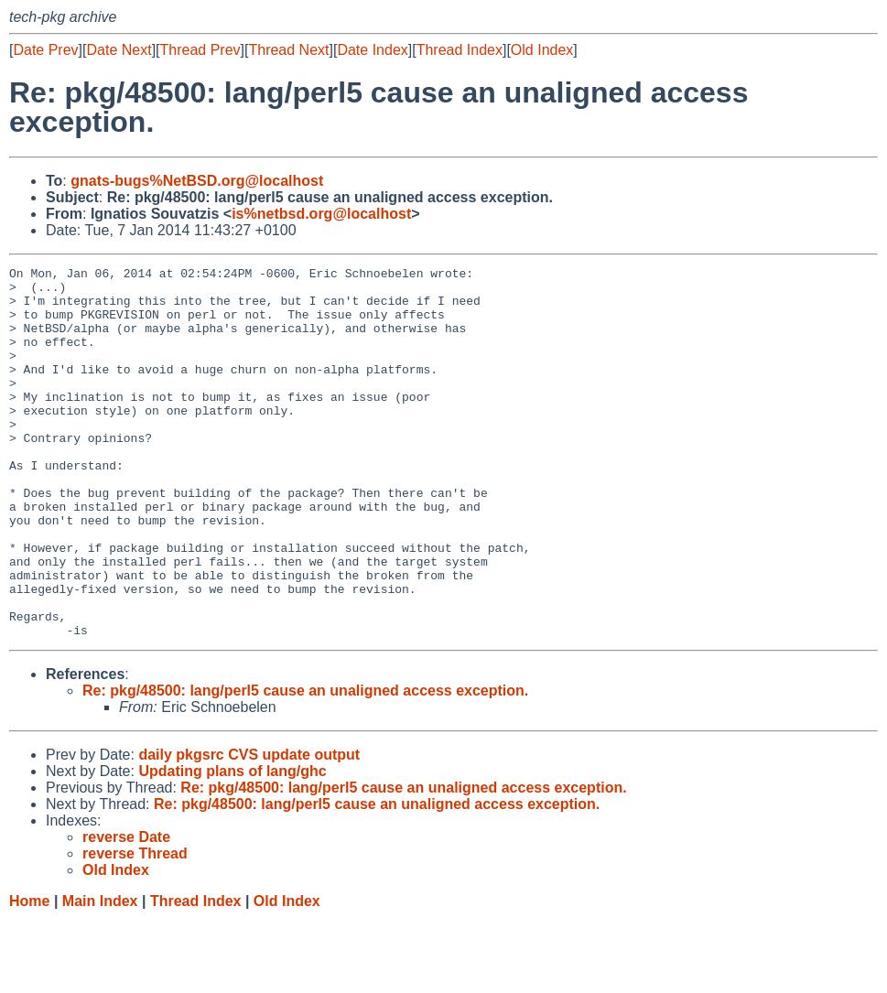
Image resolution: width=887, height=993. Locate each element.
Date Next (118, 50)
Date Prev (45, 50)
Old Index (542, 50)
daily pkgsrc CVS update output (249, 828)
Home (29, 975)
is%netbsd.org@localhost (321, 213)
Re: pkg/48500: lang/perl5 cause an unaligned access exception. (305, 764)
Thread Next (288, 50)
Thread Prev (200, 50)
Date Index (372, 50)
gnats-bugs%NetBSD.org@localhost (196, 181)
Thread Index (459, 50)
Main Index (100, 975)
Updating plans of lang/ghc (232, 845)
